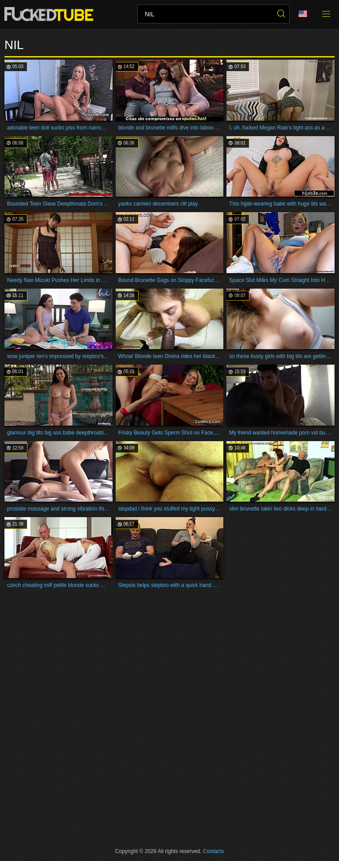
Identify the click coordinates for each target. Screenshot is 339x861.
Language (302, 14)
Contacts (213, 851)
